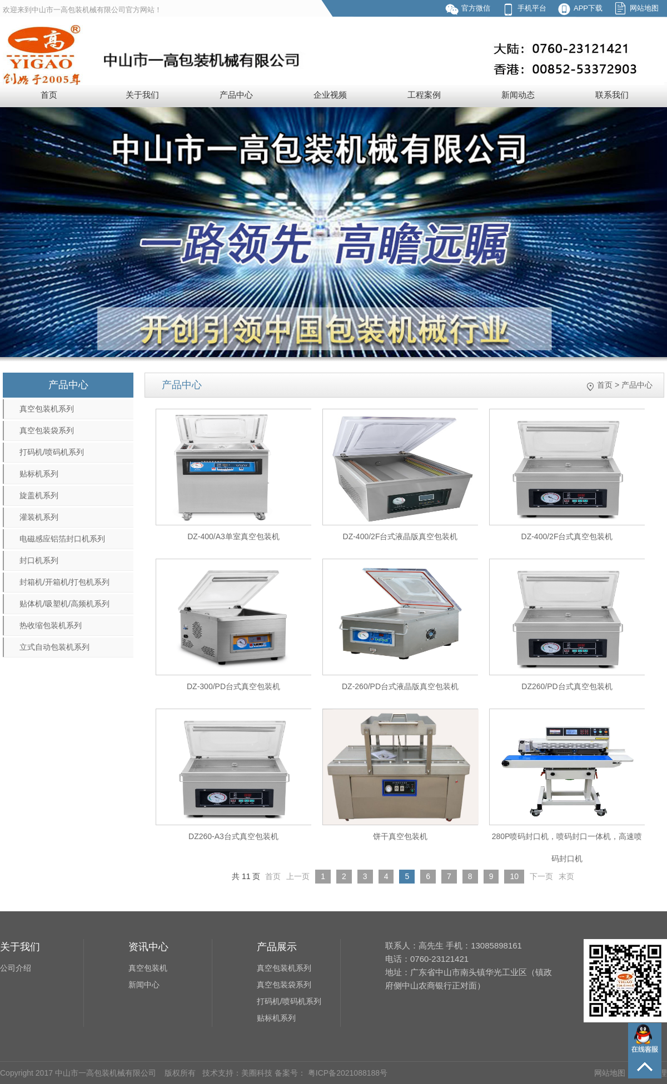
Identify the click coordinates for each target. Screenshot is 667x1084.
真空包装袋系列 (46, 430)
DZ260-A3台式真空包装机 (233, 836)
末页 (566, 876)
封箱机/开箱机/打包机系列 (64, 582)
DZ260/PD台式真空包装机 (566, 686)
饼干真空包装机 (400, 836)
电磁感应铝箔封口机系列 (62, 538)
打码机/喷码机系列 (51, 452)
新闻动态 (518, 94)
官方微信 (475, 8)
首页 (49, 94)
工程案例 (424, 94)
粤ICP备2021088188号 (346, 1072)
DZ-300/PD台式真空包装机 (233, 686)
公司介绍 (15, 967)
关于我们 (142, 94)
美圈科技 (256, 1072)
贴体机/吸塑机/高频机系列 (64, 603)
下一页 (541, 876)
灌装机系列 (38, 517)
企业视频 (330, 94)
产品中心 (236, 94)
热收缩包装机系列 (50, 625)
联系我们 (612, 94)
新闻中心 (144, 984)
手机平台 (531, 8)
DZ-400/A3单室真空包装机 (233, 536)
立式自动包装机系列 (54, 647)
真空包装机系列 (46, 408)
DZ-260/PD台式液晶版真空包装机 (400, 686)
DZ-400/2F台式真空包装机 (567, 536)
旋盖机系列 (38, 495)
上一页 (298, 876)
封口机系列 (38, 560)
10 (514, 876)
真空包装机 (147, 967)
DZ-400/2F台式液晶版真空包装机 (400, 536)
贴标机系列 (38, 473)
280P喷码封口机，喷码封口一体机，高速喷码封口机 (567, 847)
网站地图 (644, 8)
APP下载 (588, 8)
